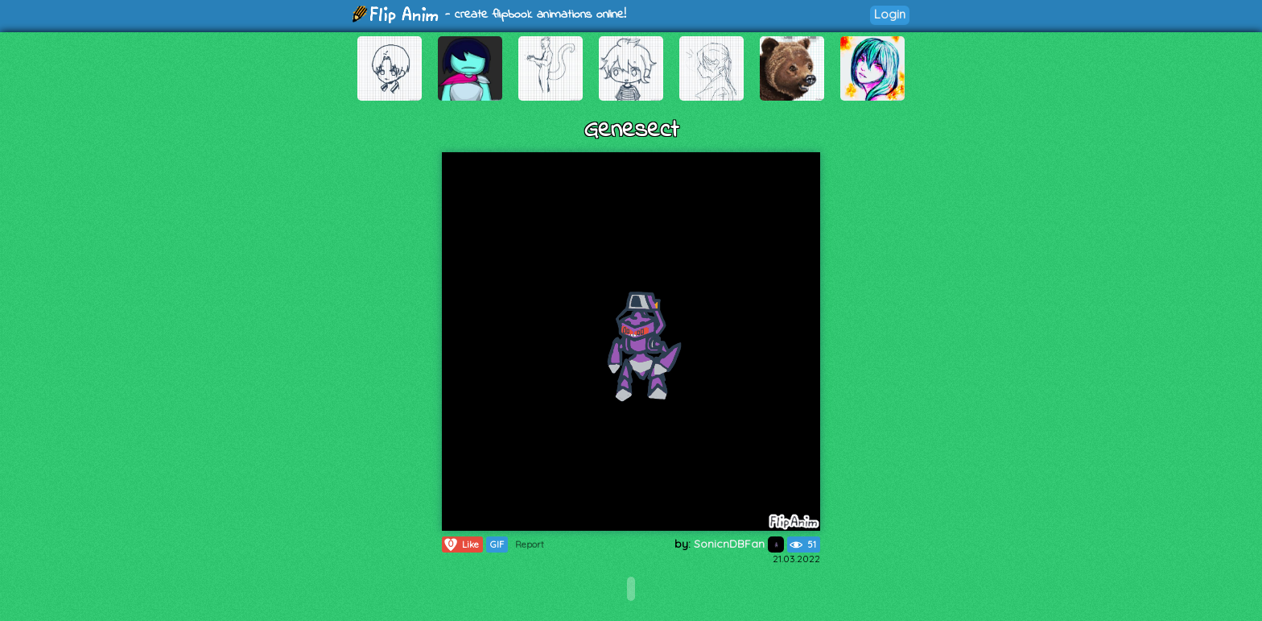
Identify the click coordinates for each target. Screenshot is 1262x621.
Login (889, 14)
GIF (497, 544)
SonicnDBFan (739, 543)
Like (461, 544)
